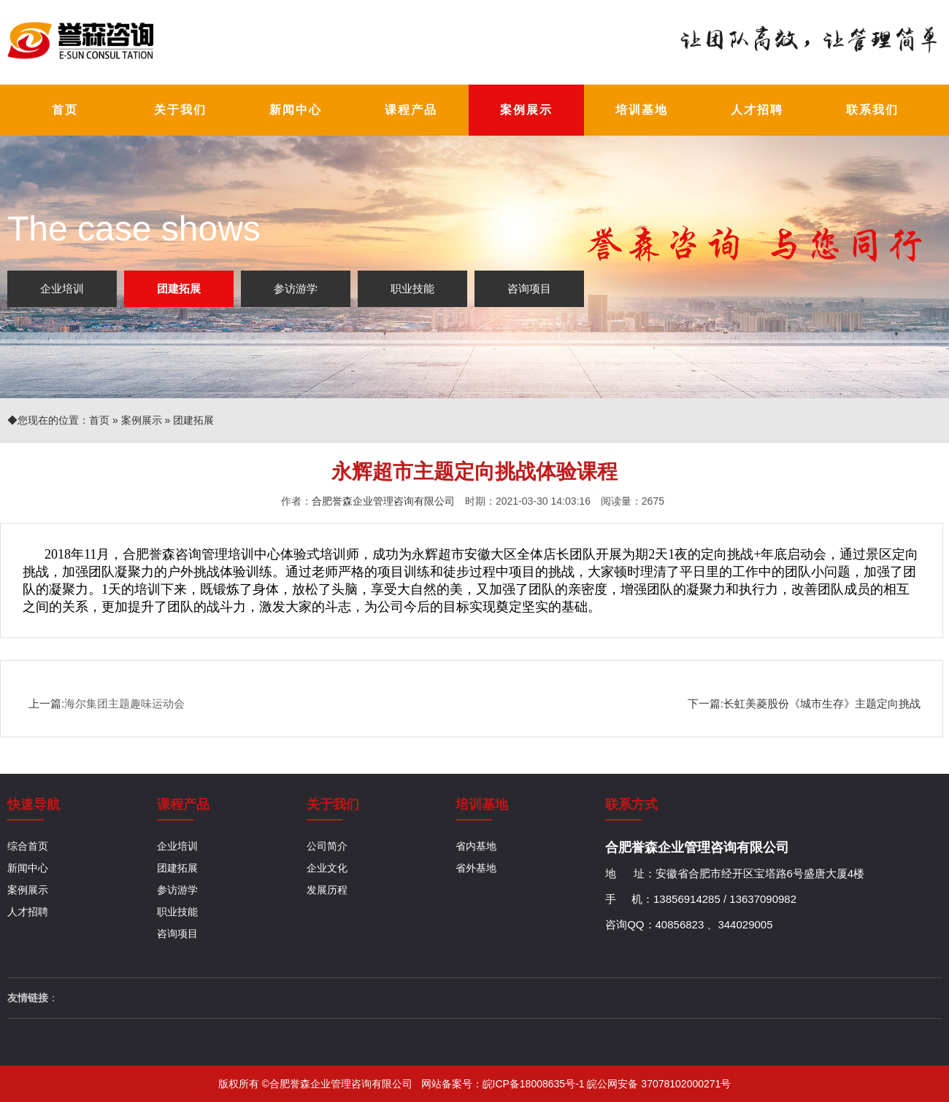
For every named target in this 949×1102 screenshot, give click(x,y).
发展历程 (327, 890)
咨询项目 (529, 288)
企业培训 (62, 288)
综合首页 (27, 846)
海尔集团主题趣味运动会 (124, 703)
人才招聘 (27, 911)
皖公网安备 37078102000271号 (659, 1084)
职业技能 (412, 288)
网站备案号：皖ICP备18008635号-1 (504, 1084)
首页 (99, 420)
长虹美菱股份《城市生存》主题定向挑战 (822, 703)
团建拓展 (179, 288)
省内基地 (476, 846)
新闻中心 (27, 868)
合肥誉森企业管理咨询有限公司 (383, 501)
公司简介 (327, 846)
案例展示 (141, 420)
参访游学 (296, 288)
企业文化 (327, 868)
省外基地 (476, 868)
